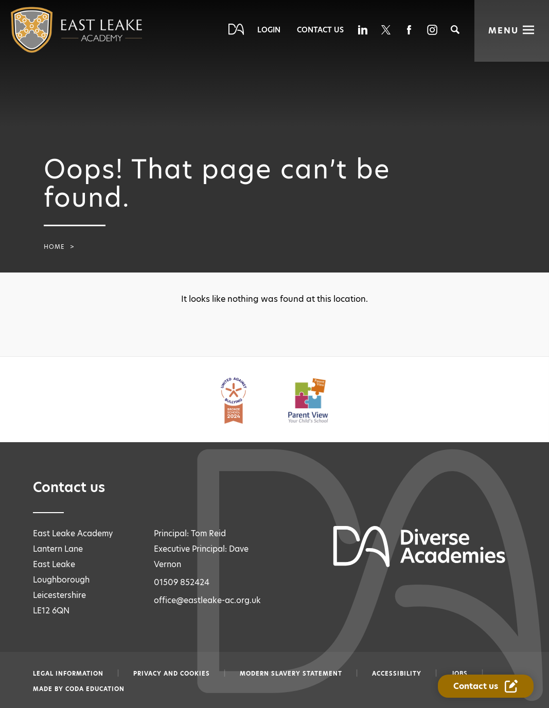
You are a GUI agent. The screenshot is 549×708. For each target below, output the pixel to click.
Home (54, 247)
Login (268, 30)
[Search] (455, 29)
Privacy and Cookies (171, 673)
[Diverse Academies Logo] (56, 30)
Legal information (68, 673)
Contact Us (320, 30)
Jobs (459, 673)
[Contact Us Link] (487, 687)
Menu (503, 31)
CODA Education (95, 689)
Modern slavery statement (291, 673)
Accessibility (396, 673)
